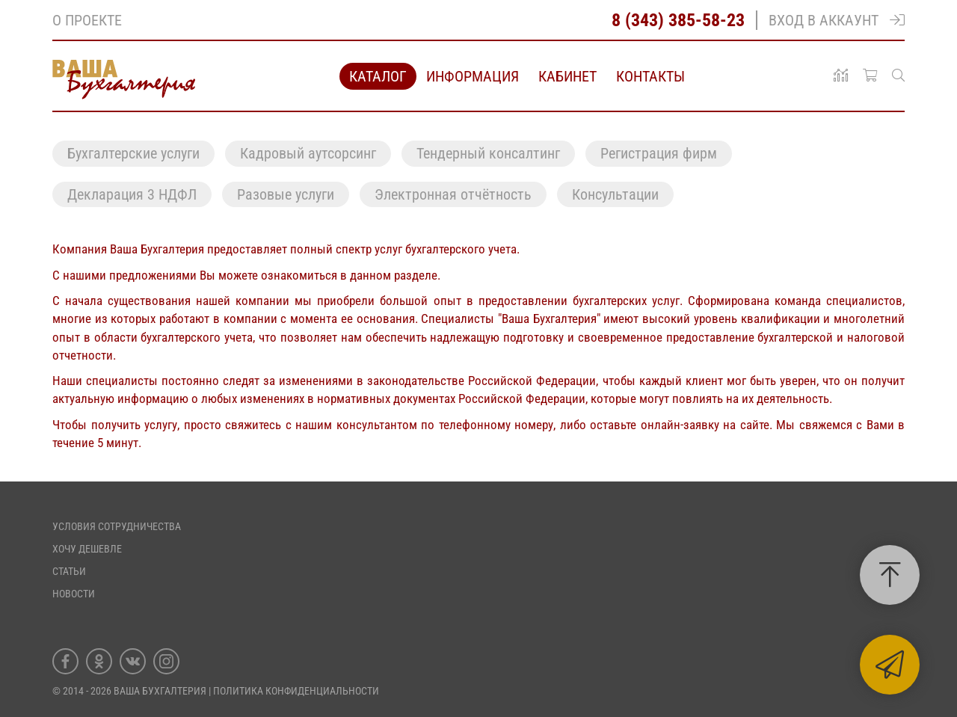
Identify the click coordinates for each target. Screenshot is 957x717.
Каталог (378, 76)
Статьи (69, 571)
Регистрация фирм (658, 153)
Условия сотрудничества (116, 526)
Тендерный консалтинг (488, 153)
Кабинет (567, 76)
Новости (73, 594)
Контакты (650, 76)
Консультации (615, 194)
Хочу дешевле (87, 549)
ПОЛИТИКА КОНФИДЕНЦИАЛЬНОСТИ (296, 691)
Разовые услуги (285, 194)
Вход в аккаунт (837, 20)
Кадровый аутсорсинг (308, 153)
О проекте (87, 20)
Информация (472, 76)
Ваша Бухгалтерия (160, 691)
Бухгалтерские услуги (133, 153)
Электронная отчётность (453, 194)
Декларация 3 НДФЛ (132, 194)
